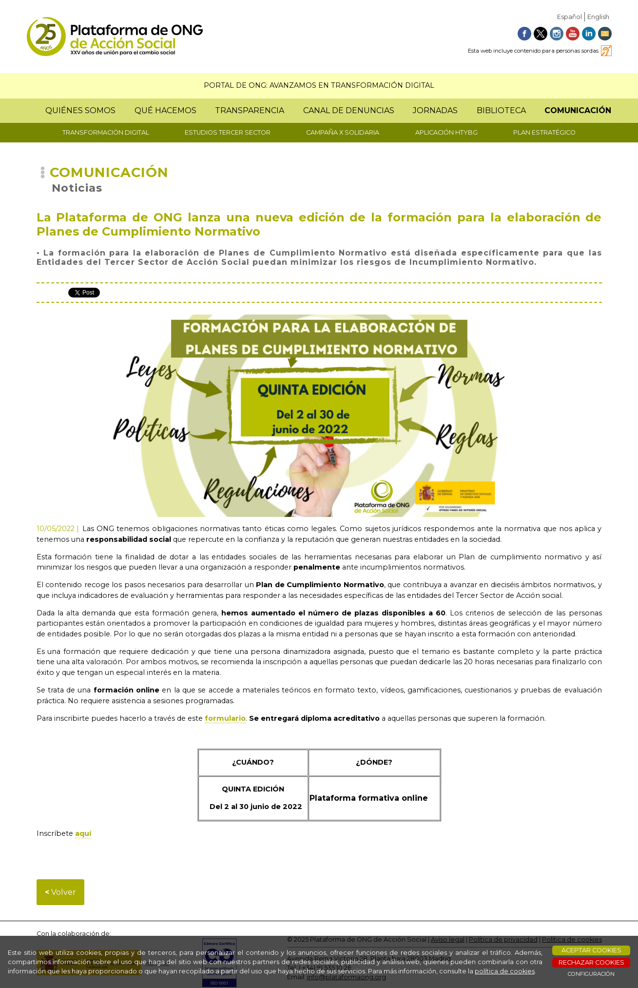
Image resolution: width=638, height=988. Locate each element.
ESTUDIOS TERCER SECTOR (228, 132)
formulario (225, 718)
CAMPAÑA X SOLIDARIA (342, 132)
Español (569, 16)
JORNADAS (435, 110)
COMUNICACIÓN (577, 110)
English (598, 16)
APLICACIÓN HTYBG (446, 132)
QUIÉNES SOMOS (80, 110)
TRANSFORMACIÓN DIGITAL (105, 132)
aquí (83, 833)
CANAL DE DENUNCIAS (348, 110)
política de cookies (505, 971)
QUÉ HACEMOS (165, 110)
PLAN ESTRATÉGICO (544, 132)
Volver (60, 892)
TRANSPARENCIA (249, 110)
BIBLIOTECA (501, 110)
